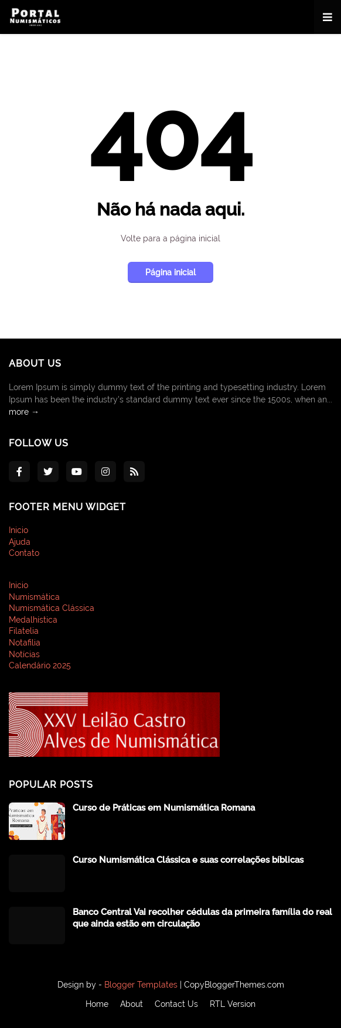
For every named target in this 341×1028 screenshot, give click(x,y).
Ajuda (19, 542)
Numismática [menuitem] (34, 597)
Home (97, 1004)
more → (24, 411)
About (131, 1004)
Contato (24, 553)
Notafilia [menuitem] (24, 642)
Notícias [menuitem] (24, 654)
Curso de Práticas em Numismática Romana (164, 807)
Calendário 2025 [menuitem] (40, 665)
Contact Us (176, 1004)
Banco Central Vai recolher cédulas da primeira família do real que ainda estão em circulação (202, 918)
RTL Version (232, 1004)
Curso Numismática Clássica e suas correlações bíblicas (188, 860)
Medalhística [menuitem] (33, 619)
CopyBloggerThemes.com (234, 984)
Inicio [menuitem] (18, 585)
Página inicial (170, 272)
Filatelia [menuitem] (24, 631)
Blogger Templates (141, 984)
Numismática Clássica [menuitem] (51, 608)
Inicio (18, 530)
